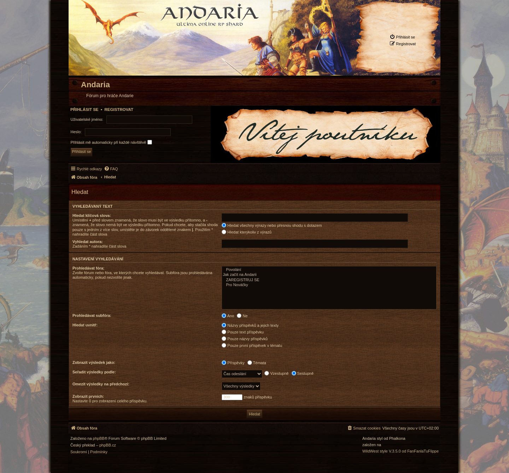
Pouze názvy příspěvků (245, 339)
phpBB (99, 438)
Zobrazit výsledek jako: (93, 362)
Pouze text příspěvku (243, 332)
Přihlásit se (84, 109)
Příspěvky (233, 363)
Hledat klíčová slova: (91, 215)
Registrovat (118, 109)
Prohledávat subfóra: (91, 315)
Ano (228, 316)
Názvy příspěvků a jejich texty (250, 325)
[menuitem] (402, 37)
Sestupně (303, 373)
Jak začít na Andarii (329, 274)
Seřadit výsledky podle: (94, 372)
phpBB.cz (107, 445)
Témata (256, 363)
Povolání (329, 269)
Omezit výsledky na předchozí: (100, 384)
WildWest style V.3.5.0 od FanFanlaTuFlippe (400, 451)
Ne (242, 316)
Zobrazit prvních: (88, 396)
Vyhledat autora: (87, 242)
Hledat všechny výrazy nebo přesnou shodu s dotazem (272, 225)
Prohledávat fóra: (88, 268)
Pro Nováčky (329, 285)
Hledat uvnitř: (85, 325)
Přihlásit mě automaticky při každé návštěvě (111, 142)
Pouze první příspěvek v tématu (252, 345)
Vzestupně (276, 373)
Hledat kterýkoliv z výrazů (246, 232)
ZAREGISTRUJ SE (329, 280)
